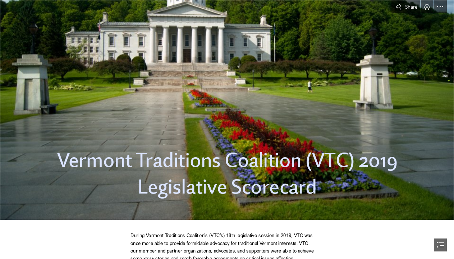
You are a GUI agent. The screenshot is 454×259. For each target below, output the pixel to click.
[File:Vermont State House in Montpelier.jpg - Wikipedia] (227, 110)
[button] (405, 6)
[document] (227, 129)
